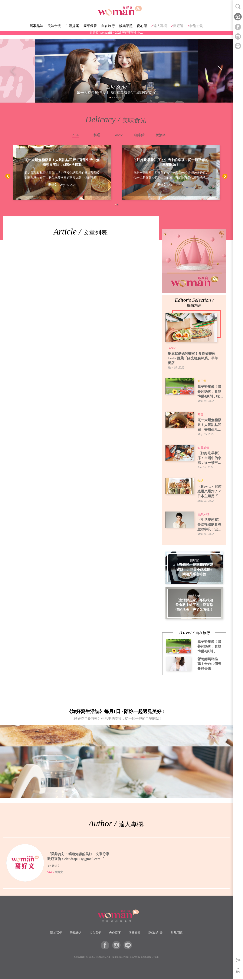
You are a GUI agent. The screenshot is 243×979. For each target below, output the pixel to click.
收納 (200, 480)
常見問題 (177, 932)
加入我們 (95, 932)
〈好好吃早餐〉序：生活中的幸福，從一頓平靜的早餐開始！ (170, 162)
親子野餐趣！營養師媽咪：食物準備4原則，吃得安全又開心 (210, 392)
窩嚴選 (178, 31)
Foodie (118, 135)
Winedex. (100, 956)
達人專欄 (160, 31)
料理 (96, 135)
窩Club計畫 (155, 932)
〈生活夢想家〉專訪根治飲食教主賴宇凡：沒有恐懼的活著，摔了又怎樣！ (209, 525)
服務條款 (135, 932)
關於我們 (56, 932)
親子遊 (201, 381)
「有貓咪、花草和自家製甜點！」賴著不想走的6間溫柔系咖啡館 (194, 569)
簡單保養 (90, 31)
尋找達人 (76, 932)
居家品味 (36, 31)
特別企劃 (196, 31)
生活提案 (72, 31)
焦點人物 (203, 514)
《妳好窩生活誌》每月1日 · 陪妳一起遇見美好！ (116, 716)
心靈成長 (203, 447)
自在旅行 (108, 31)
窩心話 (142, 31)
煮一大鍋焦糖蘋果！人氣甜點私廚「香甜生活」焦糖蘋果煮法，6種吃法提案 (61, 162)
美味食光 (54, 31)
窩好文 (52, 184)
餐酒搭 (161, 135)
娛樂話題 (126, 31)
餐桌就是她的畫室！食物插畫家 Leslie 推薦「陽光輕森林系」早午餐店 (193, 358)
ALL (75, 135)
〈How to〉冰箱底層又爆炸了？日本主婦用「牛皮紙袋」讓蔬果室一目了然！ (209, 492)
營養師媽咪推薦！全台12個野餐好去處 (209, 663)
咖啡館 (139, 135)
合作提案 (115, 932)
